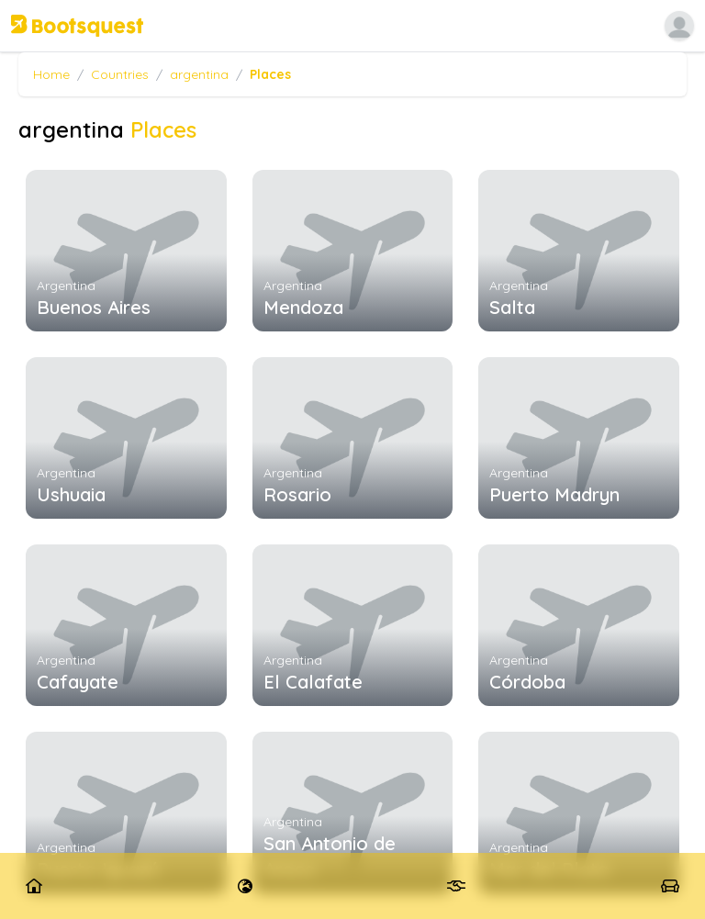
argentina (199, 74)
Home (51, 74)
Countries (120, 74)
